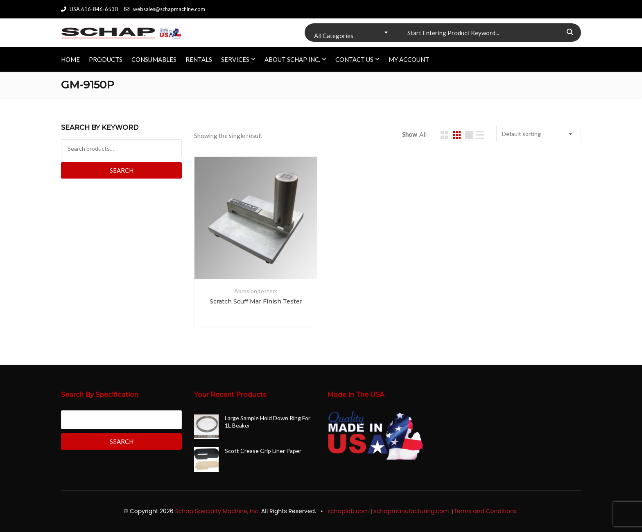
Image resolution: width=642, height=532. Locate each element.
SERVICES (235, 59)
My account (409, 59)
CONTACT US (354, 59)
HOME (70, 59)
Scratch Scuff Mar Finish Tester (256, 301)
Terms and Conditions (486, 511)
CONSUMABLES (153, 59)
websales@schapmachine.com (164, 9)
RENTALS (198, 59)
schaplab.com (348, 511)
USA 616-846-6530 (89, 9)
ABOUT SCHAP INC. (292, 59)
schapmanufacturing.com (411, 511)
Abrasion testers (256, 291)
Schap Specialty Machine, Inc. (217, 511)
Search (121, 170)
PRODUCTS (105, 59)
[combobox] (351, 32)
